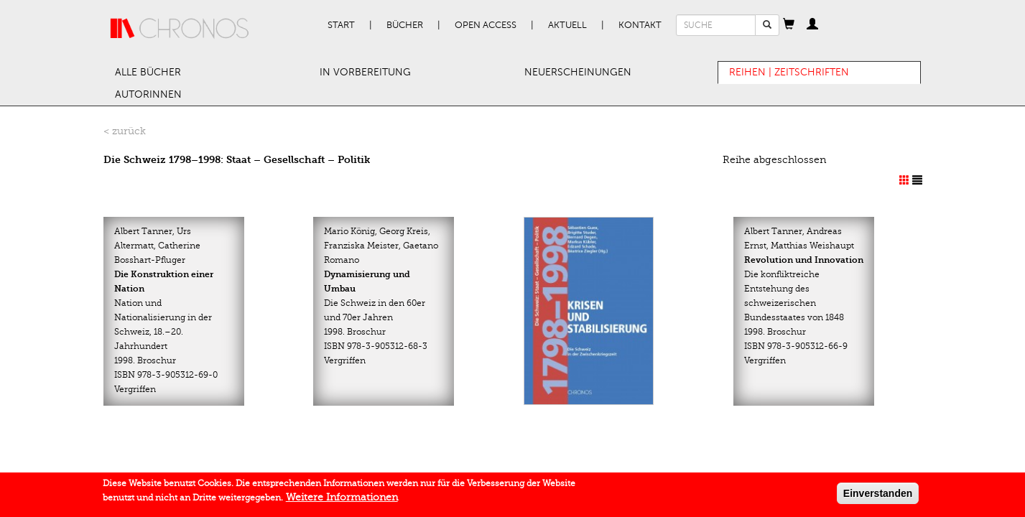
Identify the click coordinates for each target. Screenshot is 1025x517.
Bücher (404, 25)
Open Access (485, 25)
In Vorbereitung (365, 72)
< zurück (124, 131)
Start (341, 25)
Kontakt (640, 25)
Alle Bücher (148, 72)
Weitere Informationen (342, 500)
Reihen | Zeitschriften (789, 72)
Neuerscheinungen (577, 72)
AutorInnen (148, 94)
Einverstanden (877, 496)
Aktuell (567, 25)
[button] (788, 25)
